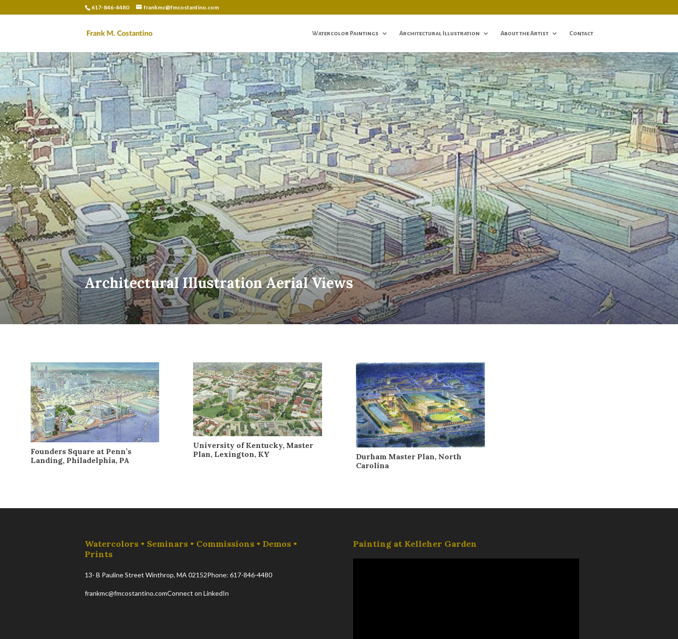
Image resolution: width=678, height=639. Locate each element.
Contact (581, 33)
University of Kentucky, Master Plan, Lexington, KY (253, 449)
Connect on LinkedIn (198, 593)
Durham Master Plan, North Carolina (408, 461)
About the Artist (524, 33)
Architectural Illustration (439, 33)
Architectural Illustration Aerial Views (219, 283)
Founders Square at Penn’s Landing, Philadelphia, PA (81, 456)
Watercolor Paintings (345, 33)
